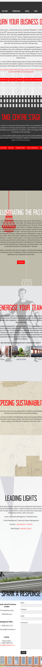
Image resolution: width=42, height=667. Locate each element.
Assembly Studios (25, 528)
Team (35, 11)
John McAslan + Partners (24, 524)
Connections (20, 148)
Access (11, 148)
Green (27, 11)
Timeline (21, 262)
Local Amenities (32, 148)
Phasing (20, 80)
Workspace (16, 11)
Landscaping (21, 353)
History (5, 11)
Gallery (12, 80)
